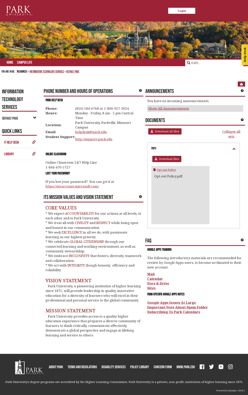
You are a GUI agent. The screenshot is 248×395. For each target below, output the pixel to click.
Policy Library (139, 367)
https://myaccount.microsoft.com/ (72, 186)
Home (10, 62)
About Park (56, 367)
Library (20, 154)
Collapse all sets (231, 133)
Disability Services (114, 367)
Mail (151, 274)
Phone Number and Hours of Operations (78, 91)
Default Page (72, 71)
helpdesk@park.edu (91, 132)
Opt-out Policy (166, 170)
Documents (155, 120)
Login (182, 11)
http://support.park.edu (93, 139)
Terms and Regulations (82, 367)
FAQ (148, 240)
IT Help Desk (20, 142)
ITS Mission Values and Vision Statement (78, 197)
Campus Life (24, 62)
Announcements (159, 91)
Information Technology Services (47, 71)
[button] (165, 131)
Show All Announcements (168, 108)
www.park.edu (186, 367)
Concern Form (163, 367)
